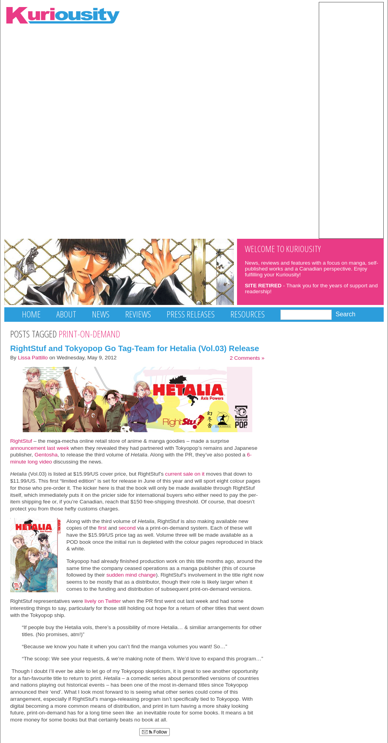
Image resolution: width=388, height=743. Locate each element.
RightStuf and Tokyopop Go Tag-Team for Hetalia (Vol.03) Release (134, 348)
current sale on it (185, 474)
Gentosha (45, 455)
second (127, 528)
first (102, 528)
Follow (154, 732)
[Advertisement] (351, 119)
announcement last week (39, 448)
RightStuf (22, 441)
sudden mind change (131, 575)
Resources (247, 314)
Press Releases (191, 314)
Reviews (138, 314)
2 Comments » (247, 358)
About (66, 314)
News (101, 314)
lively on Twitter (102, 601)
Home (31, 314)
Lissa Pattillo (33, 358)
